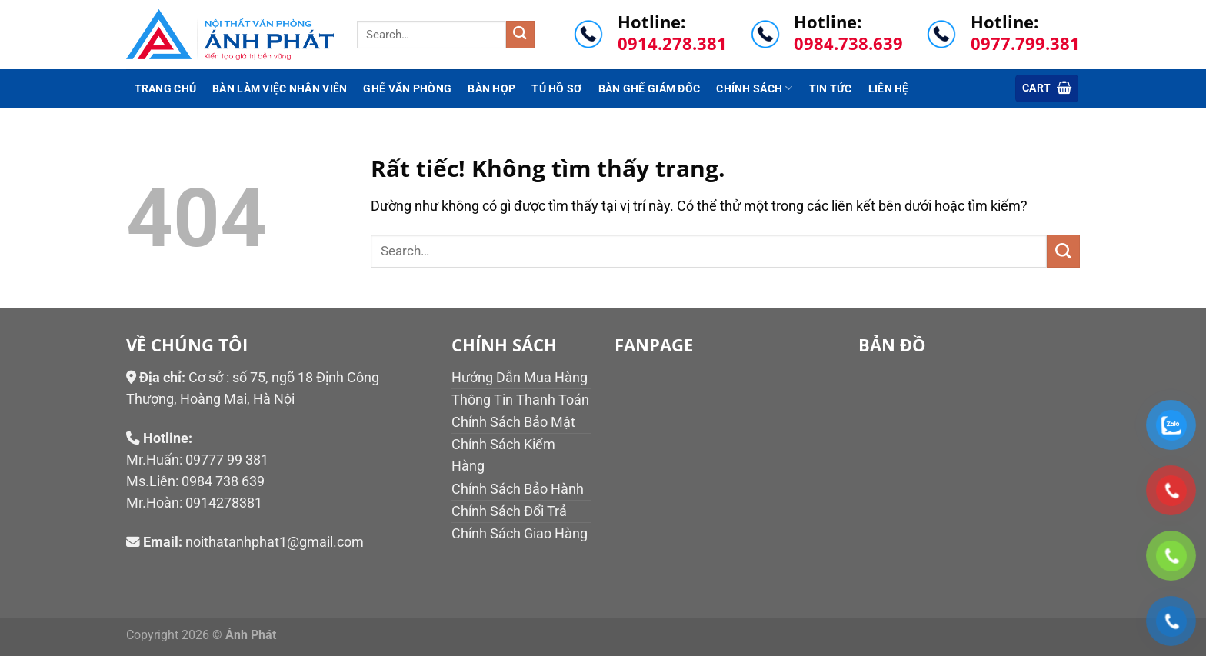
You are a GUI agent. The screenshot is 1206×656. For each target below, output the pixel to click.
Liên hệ (888, 88)
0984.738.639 (848, 43)
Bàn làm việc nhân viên (279, 88)
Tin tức (830, 88)
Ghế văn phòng (407, 88)
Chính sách (754, 88)
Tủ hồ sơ (556, 88)
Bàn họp (491, 88)
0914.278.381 (672, 43)
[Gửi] (520, 35)
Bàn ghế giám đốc (649, 88)
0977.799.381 (1025, 43)
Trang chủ (166, 88)
